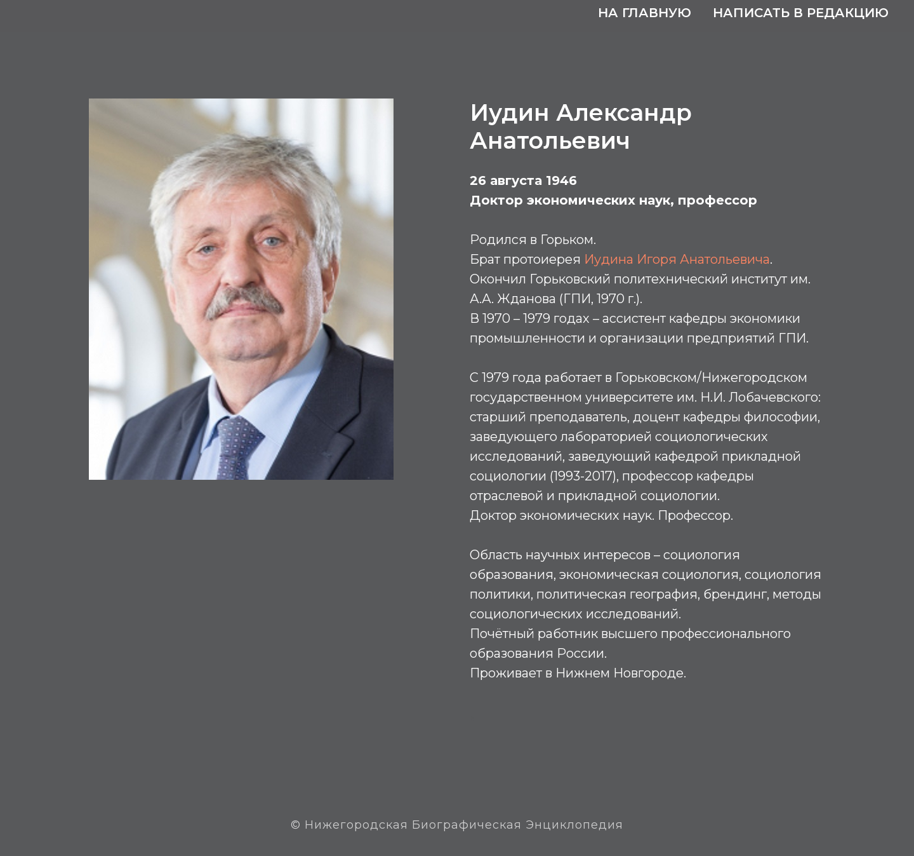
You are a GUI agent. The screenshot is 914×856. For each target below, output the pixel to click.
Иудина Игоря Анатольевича (677, 259)
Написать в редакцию (801, 12)
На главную (644, 12)
